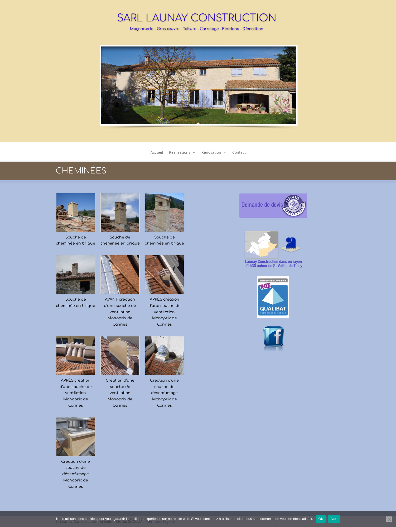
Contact (239, 153)
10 (214, 123)
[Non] (389, 519)
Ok (320, 519)
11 (218, 123)
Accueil (157, 153)
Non (334, 519)
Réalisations (179, 153)
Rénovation (211, 153)
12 (223, 123)
